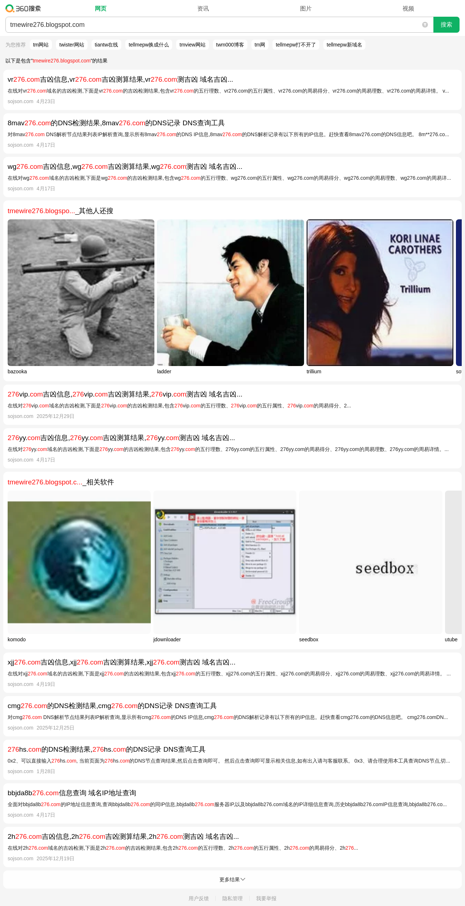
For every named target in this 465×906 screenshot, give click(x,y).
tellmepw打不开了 (296, 45)
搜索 (446, 24)
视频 (408, 8)
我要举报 (266, 898)
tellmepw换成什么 (149, 45)
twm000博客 (230, 45)
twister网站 (71, 45)
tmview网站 (192, 45)
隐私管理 (232, 898)
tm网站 (41, 45)
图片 (306, 8)
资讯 (203, 8)
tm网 (260, 45)
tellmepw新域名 (344, 45)
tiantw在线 (106, 45)
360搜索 (24, 8)
